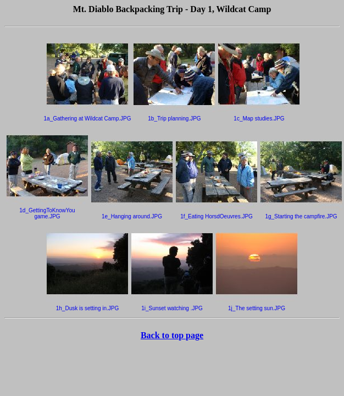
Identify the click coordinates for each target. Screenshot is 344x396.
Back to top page (172, 335)
